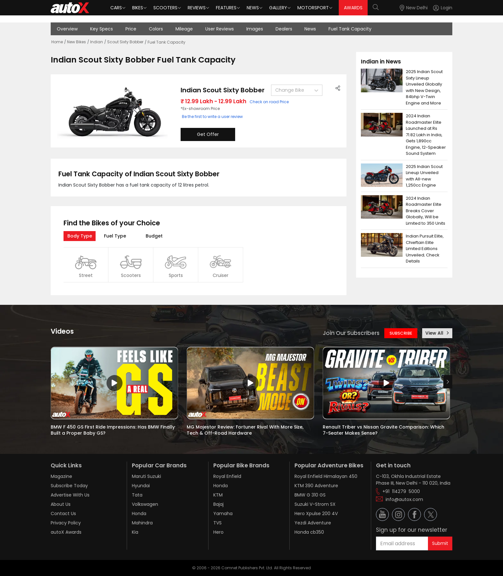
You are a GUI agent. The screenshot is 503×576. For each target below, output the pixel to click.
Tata (137, 495)
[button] (437, 8)
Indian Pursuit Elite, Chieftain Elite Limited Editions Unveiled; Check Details (425, 248)
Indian (96, 42)
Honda (139, 513)
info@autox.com (404, 499)
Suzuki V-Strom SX (315, 504)
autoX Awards (66, 532)
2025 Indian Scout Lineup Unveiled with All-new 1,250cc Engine (425, 175)
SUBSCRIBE (400, 333)
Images (254, 29)
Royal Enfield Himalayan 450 (325, 476)
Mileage (184, 29)
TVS (217, 523)
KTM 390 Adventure (316, 485)
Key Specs (101, 29)
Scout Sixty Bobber (125, 42)
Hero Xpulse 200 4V (316, 513)
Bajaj (218, 504)
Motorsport (313, 7)
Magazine (61, 476)
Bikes (137, 7)
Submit (440, 543)
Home (57, 42)
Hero (218, 532)
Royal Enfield (227, 476)
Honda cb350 (309, 532)
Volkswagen (145, 504)
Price (130, 29)
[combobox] (276, 90)
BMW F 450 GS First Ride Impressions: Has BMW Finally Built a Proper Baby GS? (113, 430)
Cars (116, 7)
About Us (61, 504)
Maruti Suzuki (146, 476)
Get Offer (208, 134)
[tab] (80, 236)
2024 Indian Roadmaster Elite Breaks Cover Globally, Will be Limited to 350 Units (425, 210)
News (253, 7)
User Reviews (219, 29)
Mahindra (142, 523)
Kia (135, 532)
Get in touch (393, 465)
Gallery (278, 7)
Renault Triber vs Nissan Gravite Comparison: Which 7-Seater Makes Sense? (384, 430)
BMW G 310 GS (310, 495)
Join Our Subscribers (351, 333)
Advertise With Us (70, 495)
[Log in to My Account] (442, 8)
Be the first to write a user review (212, 116)
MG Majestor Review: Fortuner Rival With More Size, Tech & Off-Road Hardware (246, 430)
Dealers (284, 29)
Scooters (165, 7)
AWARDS (353, 7)
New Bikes (76, 42)
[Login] (442, 8)
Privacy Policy (66, 523)
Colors (156, 29)
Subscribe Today (69, 485)
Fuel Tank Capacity (349, 29)
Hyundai (141, 485)
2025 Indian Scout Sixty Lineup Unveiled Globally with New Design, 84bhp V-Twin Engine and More (425, 87)
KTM (218, 495)
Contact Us (63, 513)
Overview (67, 29)
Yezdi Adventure (312, 523)
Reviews (197, 7)
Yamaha (223, 513)
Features (226, 7)
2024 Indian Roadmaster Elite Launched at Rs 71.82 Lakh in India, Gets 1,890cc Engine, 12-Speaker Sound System (426, 134)
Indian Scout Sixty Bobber (223, 90)
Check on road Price (269, 101)
